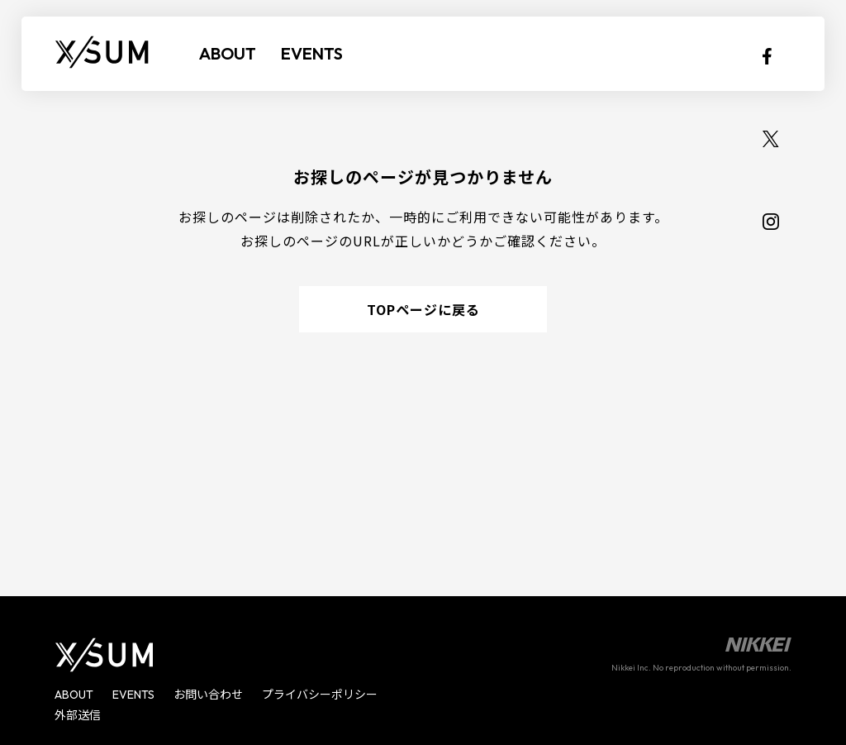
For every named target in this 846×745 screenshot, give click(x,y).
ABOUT (227, 53)
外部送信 (78, 715)
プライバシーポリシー (320, 694)
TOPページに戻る (423, 309)
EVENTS (312, 53)
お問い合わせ (208, 694)
